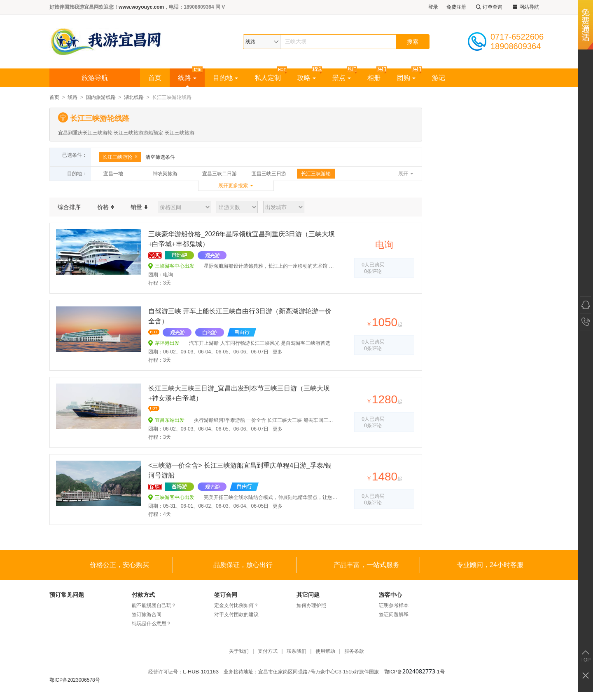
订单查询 (488, 7)
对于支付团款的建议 (236, 614)
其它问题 (308, 594)
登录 (433, 7)
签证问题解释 (394, 614)
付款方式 (143, 594)
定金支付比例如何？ (236, 605)
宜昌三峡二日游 (219, 174)
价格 (105, 207)
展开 (403, 174)
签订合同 (225, 594)
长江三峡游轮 (120, 157)
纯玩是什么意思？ (151, 623)
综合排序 (69, 207)
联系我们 (296, 651)
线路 (187, 77)
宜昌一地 (113, 174)
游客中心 (390, 594)
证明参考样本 (394, 605)
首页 (154, 77)
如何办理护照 (311, 605)
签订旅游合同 (146, 614)
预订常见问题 (66, 594)
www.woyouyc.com (141, 7)
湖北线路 (134, 97)
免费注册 (456, 7)
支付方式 (268, 651)
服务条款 (354, 651)
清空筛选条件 (160, 157)
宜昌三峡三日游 (269, 174)
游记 (438, 77)
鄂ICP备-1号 (414, 672)
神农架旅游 (165, 174)
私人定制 (267, 77)
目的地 (225, 77)
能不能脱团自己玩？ (154, 605)
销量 (139, 207)
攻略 (306, 77)
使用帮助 (325, 651)
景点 (341, 77)
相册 (374, 77)
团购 (406, 77)
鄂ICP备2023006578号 (74, 680)
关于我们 (239, 651)
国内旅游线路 (101, 97)
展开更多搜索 (233, 185)
